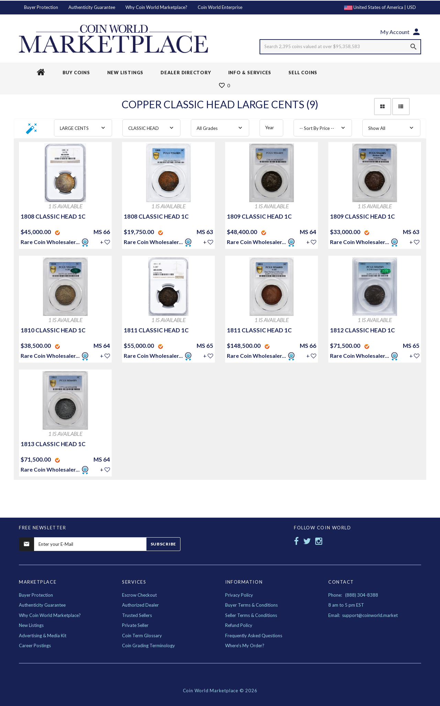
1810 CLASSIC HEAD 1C (53, 330)
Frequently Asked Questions (253, 635)
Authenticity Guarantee (91, 7)
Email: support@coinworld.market (363, 615)
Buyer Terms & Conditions (251, 605)
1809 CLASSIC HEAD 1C (259, 216)
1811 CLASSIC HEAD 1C (156, 330)
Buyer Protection (41, 7)
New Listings (31, 625)
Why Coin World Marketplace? (156, 7)
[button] (31, 131)
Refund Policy (238, 625)
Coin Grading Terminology (148, 645)
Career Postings (35, 645)
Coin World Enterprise (220, 7)
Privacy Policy (239, 595)
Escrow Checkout (139, 595)
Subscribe (163, 544)
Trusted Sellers (137, 615)
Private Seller (135, 625)
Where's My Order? (244, 645)
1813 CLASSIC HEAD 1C (53, 444)
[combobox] (83, 127)
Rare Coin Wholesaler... (50, 242)
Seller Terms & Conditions (251, 615)
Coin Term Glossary (142, 635)
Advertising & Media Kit (42, 635)
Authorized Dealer (140, 605)
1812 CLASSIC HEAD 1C (362, 330)
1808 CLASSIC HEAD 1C (53, 216)
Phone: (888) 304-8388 (353, 595)
